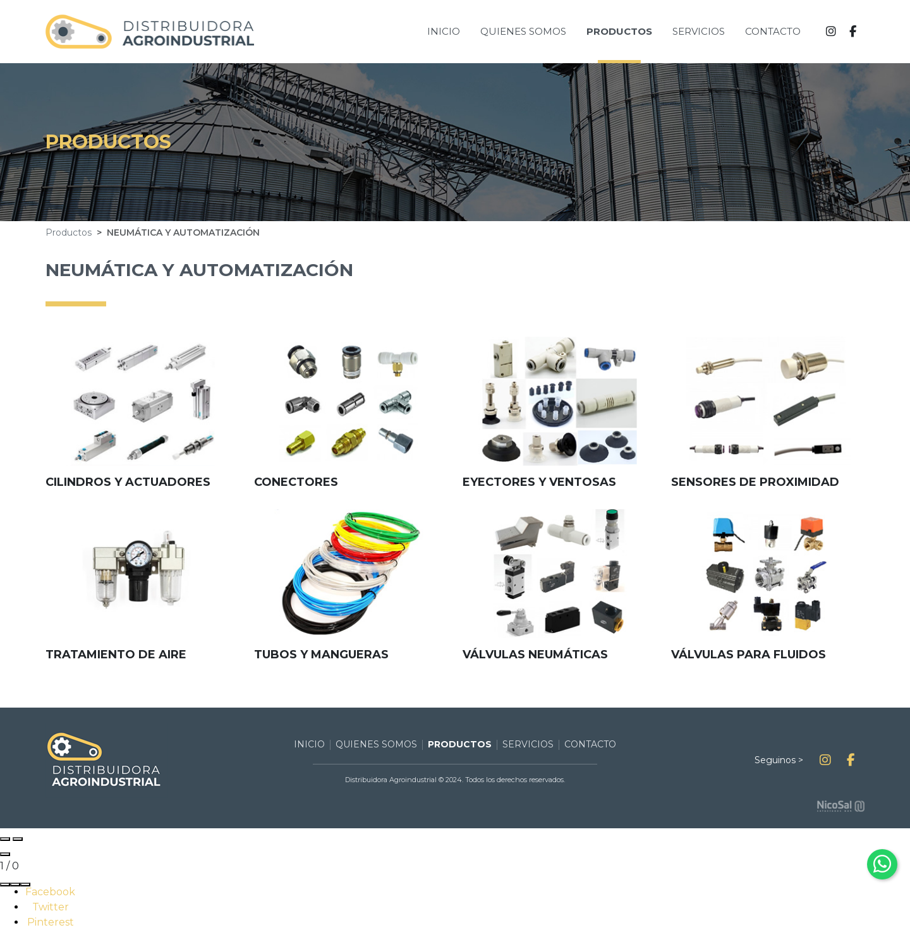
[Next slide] (18, 839)
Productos (69, 232)
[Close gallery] (5, 854)
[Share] (5, 884)
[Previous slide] (5, 839)
